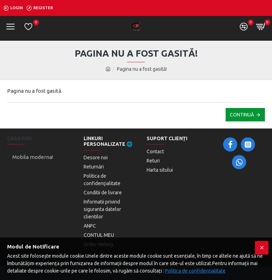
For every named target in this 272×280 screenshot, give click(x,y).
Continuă (242, 115)
